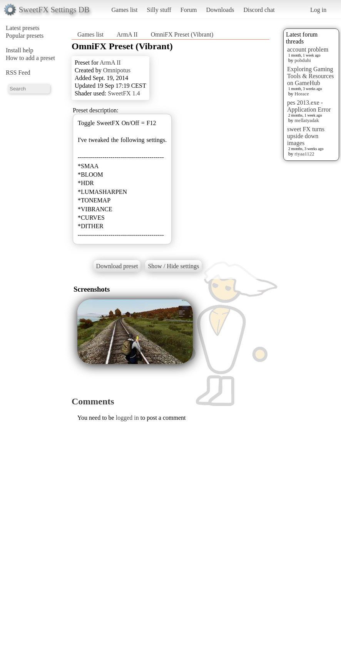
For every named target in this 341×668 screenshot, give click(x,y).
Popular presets (24, 35)
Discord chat (258, 10)
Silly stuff (159, 10)
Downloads (220, 10)
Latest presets (23, 28)
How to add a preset (30, 58)
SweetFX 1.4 (124, 93)
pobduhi (302, 60)
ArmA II (127, 34)
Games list (125, 10)
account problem (307, 49)
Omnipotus (116, 70)
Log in (318, 10)
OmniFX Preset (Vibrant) (182, 34)
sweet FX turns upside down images (305, 136)
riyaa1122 (304, 154)
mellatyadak (306, 120)
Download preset (117, 266)
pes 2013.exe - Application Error (309, 106)
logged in (127, 417)
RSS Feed (18, 72)
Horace (301, 94)
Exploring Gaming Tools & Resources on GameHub (310, 76)
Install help (19, 50)
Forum (189, 10)
